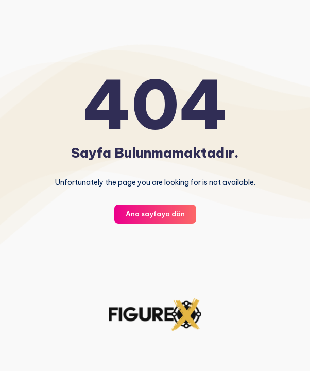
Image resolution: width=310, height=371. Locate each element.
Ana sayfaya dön (155, 214)
